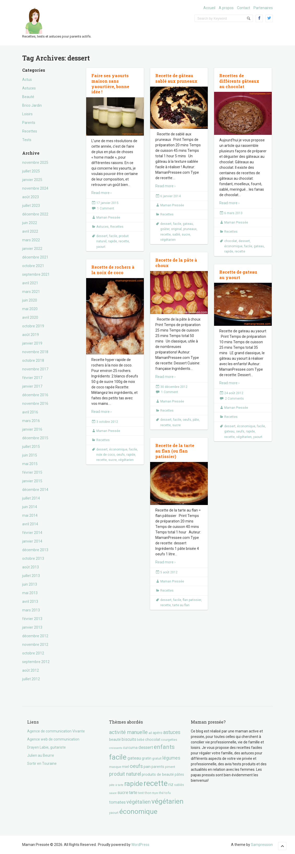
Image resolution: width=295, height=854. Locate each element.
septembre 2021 (36, 274)
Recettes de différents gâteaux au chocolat (239, 81)
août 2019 (30, 335)
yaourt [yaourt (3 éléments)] (114, 813)
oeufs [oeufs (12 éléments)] (136, 766)
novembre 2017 (35, 369)
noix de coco (105, 454)
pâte (196, 420)
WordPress (140, 845)
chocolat (230, 241)
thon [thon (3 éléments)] (148, 793)
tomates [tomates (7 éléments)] (117, 802)
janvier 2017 (32, 386)
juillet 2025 (31, 171)
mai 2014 (30, 515)
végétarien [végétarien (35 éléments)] (167, 801)
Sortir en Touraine (42, 763)
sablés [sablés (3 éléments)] (179, 785)
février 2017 (32, 378)
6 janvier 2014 (170, 196)
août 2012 (30, 670)
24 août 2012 (233, 393)
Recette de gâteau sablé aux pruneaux (176, 78)
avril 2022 (30, 231)
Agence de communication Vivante (56, 731)
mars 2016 (31, 421)
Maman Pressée (108, 217)
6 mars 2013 (233, 213)
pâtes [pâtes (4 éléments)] (179, 774)
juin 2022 (29, 223)
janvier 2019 (32, 343)
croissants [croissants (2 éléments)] (115, 748)
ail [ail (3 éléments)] (150, 733)
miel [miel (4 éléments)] (125, 767)
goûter (164, 229)
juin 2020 (29, 300)
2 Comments (234, 398)
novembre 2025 (35, 162)
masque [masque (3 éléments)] (115, 767)
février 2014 (32, 533)
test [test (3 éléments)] (141, 793)
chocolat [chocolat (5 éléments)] (152, 739)
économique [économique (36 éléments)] (138, 811)
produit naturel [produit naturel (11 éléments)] (125, 774)
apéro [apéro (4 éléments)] (157, 733)
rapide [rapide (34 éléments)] (133, 783)
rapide (112, 241)
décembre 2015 (35, 438)
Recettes (29, 131)
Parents (28, 123)
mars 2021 (31, 292)
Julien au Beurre (40, 755)
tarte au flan (181, 605)
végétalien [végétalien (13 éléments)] (138, 802)
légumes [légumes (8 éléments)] (171, 758)
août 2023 (30, 197)
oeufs (187, 420)
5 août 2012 (169, 572)
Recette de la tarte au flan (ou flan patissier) (174, 451)
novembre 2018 (35, 352)
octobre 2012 (33, 653)
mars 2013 (31, 610)
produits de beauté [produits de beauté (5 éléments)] (158, 774)
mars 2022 (31, 240)
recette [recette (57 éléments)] (156, 783)
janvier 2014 (32, 541)
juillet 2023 (31, 205)
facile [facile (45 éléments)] (118, 757)
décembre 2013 (35, 550)
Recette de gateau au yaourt (238, 274)
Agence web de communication (53, 739)
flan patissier (192, 600)
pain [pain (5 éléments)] (147, 766)
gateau (188, 224)
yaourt (100, 247)
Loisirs (27, 114)
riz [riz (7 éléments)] (170, 784)
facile (113, 236)
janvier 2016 (32, 429)
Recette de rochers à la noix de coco (112, 269)
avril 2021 (30, 283)
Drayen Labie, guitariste (46, 747)
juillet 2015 (31, 446)
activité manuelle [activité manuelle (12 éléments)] (128, 732)
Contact (243, 8)
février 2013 (32, 619)
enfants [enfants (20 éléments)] (164, 746)
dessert (102, 236)
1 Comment (105, 208)
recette (124, 241)
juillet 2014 (31, 498)
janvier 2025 (32, 180)
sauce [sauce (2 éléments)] (113, 793)
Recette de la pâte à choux (176, 262)
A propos (226, 8)
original (176, 229)
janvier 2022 (32, 248)
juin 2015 (29, 455)
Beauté (28, 97)
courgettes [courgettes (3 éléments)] (169, 740)
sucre (186, 234)
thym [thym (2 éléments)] (155, 793)
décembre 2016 (35, 395)
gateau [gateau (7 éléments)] (134, 758)
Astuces (29, 88)
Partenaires (263, 8)
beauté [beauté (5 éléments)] (115, 739)
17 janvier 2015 (107, 203)
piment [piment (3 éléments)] (170, 767)
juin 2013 (29, 584)
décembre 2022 (35, 214)
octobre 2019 (33, 326)
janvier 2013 (32, 627)
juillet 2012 (31, 679)
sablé (176, 234)
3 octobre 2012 (107, 422)
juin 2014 (29, 507)
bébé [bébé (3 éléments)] (140, 740)
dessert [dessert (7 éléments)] (145, 747)
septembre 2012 (36, 662)
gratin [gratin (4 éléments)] (146, 758)
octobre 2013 (33, 558)
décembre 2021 (35, 257)
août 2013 (30, 567)
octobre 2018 (33, 360)
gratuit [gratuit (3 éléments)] (157, 758)
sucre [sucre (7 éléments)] (122, 792)
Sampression (262, 845)
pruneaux (190, 229)
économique (233, 246)
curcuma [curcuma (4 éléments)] (130, 747)
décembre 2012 (35, 636)
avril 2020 (30, 317)
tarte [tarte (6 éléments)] (133, 792)
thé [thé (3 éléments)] (161, 793)
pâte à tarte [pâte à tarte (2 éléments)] (116, 785)
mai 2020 (30, 309)
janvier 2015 (32, 481)
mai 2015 (30, 464)
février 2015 (32, 472)
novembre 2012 (35, 644)
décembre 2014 (35, 490)
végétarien (168, 240)
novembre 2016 (35, 403)
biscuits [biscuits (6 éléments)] (129, 739)
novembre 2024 (35, 188)
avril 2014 (30, 524)
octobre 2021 (33, 266)
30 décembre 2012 (173, 387)
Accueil (209, 8)
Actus (27, 79)
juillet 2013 (31, 576)
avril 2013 (30, 601)
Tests (26, 140)
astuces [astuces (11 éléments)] (171, 732)
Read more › (101, 193)
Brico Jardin (32, 105)
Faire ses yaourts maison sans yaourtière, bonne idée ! (110, 83)
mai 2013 (30, 593)
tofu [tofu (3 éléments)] (167, 793)
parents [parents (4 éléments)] (157, 767)
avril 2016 (30, 412)
